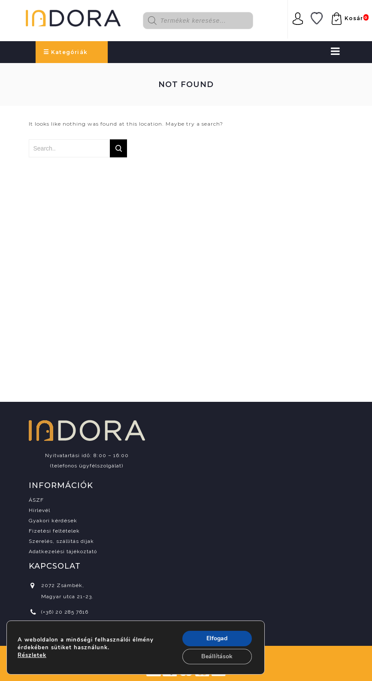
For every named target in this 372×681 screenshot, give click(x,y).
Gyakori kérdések (53, 521)
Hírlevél (39, 510)
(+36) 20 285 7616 (64, 612)
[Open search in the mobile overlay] (204, 20)
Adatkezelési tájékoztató (63, 551)
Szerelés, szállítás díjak (61, 541)
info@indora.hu (61, 627)
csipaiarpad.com (211, 657)
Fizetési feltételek (54, 531)
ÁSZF (36, 500)
